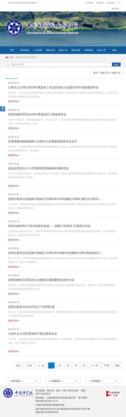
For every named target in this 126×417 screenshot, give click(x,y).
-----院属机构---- (62, 381)
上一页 (41, 365)
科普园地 (88, 50)
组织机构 (24, 50)
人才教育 (37, 50)
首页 (12, 50)
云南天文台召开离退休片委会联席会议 (32, 333)
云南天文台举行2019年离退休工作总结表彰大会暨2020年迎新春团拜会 (53, 87)
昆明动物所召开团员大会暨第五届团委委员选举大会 (41, 280)
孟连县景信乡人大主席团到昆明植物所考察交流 (38, 168)
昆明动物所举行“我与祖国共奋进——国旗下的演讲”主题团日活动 (49, 226)
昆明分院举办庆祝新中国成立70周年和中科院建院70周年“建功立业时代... (54, 199)
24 (76, 365)
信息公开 (101, 50)
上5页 (29, 365)
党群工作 (63, 50)
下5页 (106, 365)
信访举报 (89, 3)
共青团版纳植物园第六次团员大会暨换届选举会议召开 (42, 141)
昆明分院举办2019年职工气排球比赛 (31, 306)
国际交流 (50, 50)
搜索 (116, 64)
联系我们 (111, 3)
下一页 (94, 365)
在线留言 (100, 3)
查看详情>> (14, 101)
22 (59, 365)
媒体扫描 (75, 50)
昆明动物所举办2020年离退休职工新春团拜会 (37, 114)
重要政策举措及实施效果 (26, 57)
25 (84, 365)
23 (68, 365)
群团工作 (116, 72)
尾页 (117, 365)
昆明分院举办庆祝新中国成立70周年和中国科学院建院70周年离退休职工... (55, 253)
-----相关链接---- (22, 381)
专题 (114, 50)
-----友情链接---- (102, 381)
